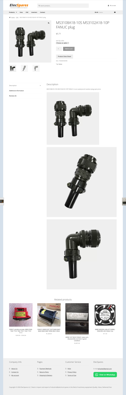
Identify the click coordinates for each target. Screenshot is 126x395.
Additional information (16, 91)
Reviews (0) (12, 96)
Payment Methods (45, 369)
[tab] (25, 85)
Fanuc (60, 64)
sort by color (60, 41)
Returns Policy (44, 372)
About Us (14, 369)
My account (113, 5)
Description (13, 85)
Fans (21, 12)
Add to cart (69, 49)
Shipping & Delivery (45, 375)
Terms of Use (72, 375)
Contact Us (14, 372)
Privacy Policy (72, 372)
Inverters (34, 12)
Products (12, 12)
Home (13, 17)
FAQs (69, 369)
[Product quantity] (59, 49)
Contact (42, 12)
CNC (27, 12)
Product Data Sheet (64, 56)
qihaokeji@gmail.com (105, 369)
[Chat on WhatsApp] (105, 374)
